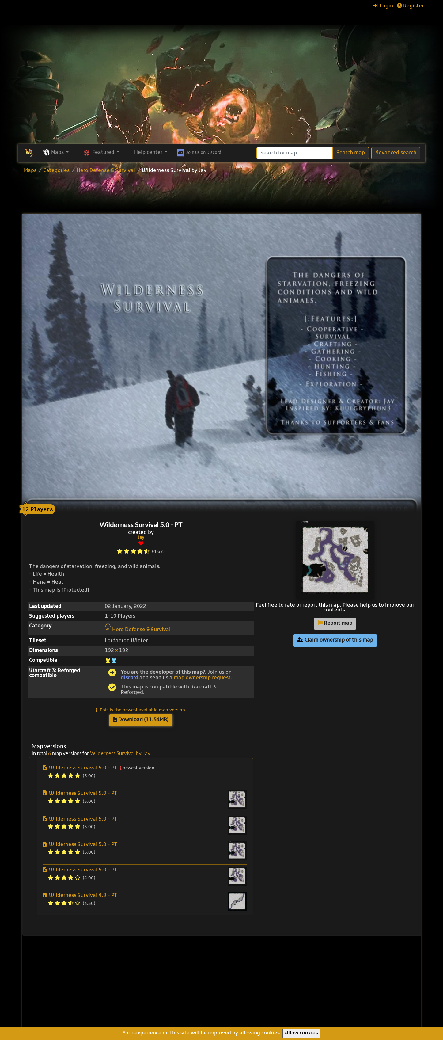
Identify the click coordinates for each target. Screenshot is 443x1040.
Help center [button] (149, 153)
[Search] (294, 153)
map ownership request (202, 678)
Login (383, 6)
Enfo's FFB (242, 973)
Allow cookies (301, 1033)
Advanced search (395, 153)
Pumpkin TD (244, 980)
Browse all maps (181, 975)
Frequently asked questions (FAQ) (347, 985)
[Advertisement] (221, 98)
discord (129, 678)
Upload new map (182, 983)
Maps (30, 171)
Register (410, 6)
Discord (198, 152)
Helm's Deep (245, 1014)
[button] (55, 153)
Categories (56, 171)
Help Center (340, 965)
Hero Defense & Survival (106, 171)
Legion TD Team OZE (255, 1007)
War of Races (246, 993)
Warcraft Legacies (252, 1000)
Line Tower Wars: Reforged (263, 987)
